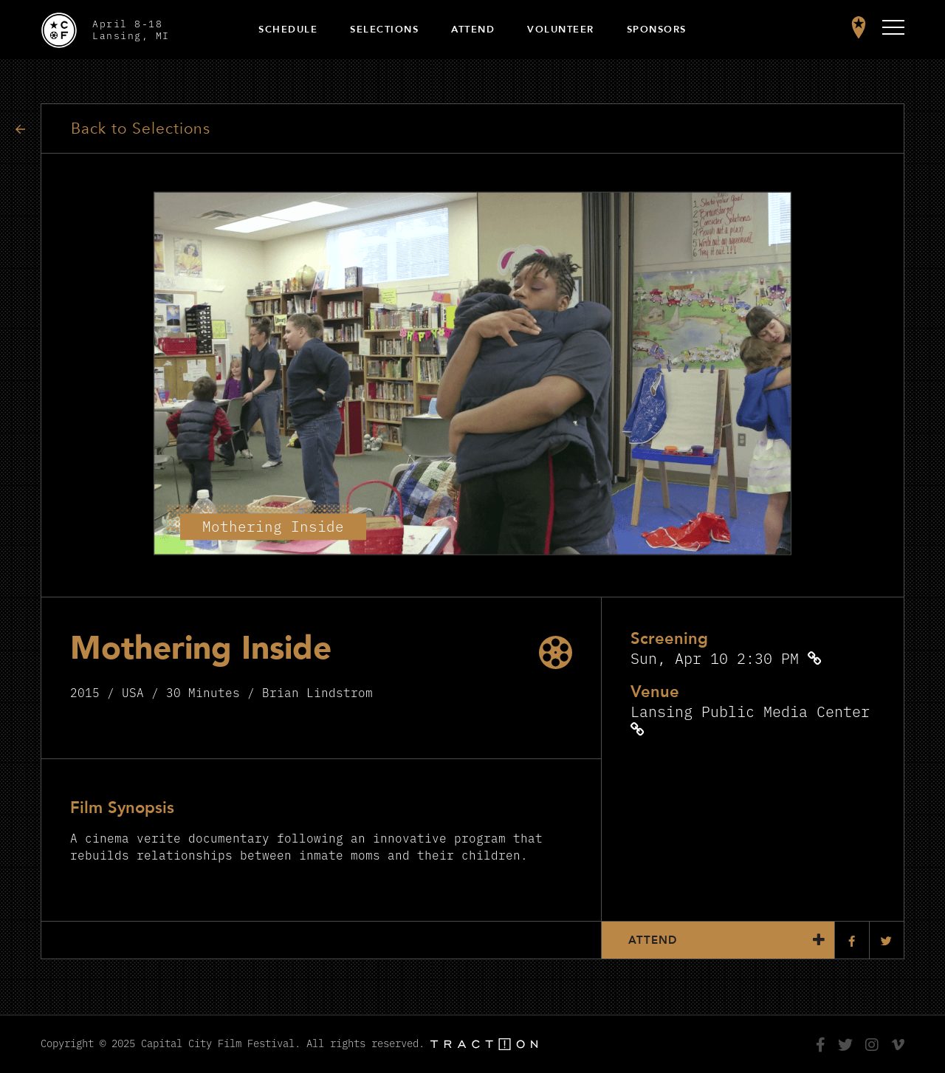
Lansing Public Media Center (750, 711)
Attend (473, 29)
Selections (384, 29)
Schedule (287, 29)
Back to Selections (140, 129)
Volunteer (560, 29)
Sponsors (657, 29)
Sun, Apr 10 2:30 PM (714, 658)
